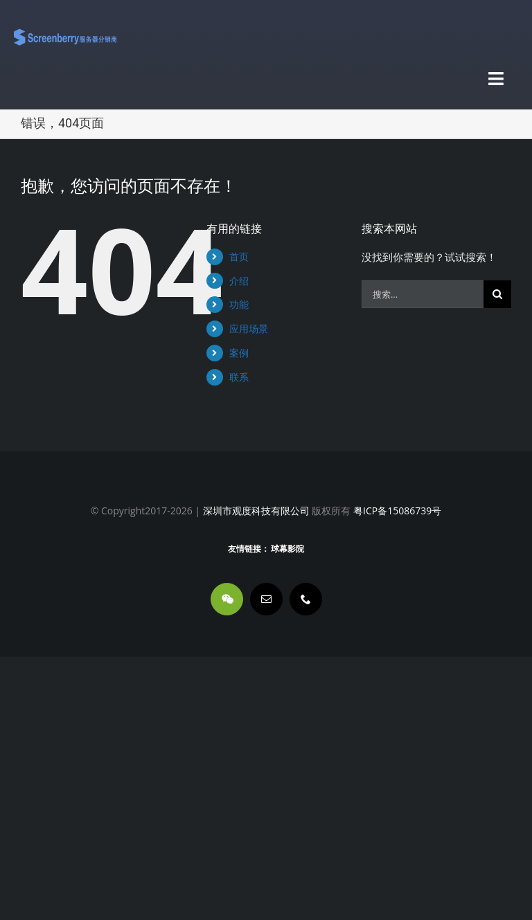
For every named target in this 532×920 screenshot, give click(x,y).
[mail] (266, 599)
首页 (239, 256)
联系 (239, 377)
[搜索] (497, 294)
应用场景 (248, 328)
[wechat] (227, 599)
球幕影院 (287, 549)
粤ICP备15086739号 (396, 510)
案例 (239, 352)
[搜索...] (423, 294)
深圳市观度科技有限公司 (256, 510)
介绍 (239, 280)
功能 (239, 304)
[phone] (306, 599)
